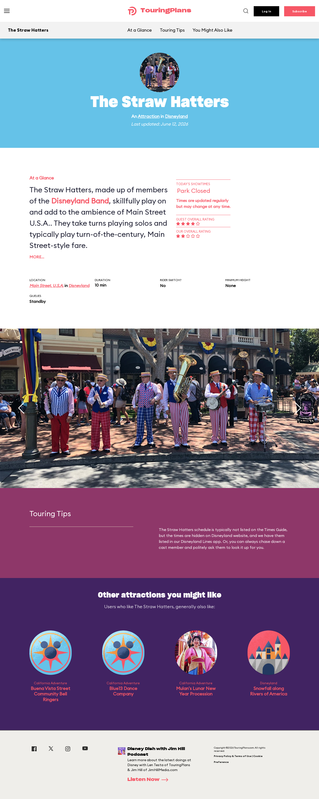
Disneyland (176, 116)
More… (36, 256)
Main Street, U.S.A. (46, 285)
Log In (266, 11)
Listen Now (149, 779)
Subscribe (299, 11)
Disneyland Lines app (201, 541)
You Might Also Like (212, 30)
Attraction (149, 116)
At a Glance (139, 30)
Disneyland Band (80, 200)
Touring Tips (172, 30)
